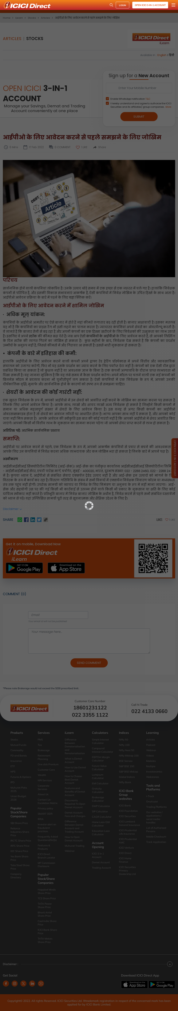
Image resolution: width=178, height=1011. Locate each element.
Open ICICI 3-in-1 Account (150, 5)
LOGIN (122, 5)
